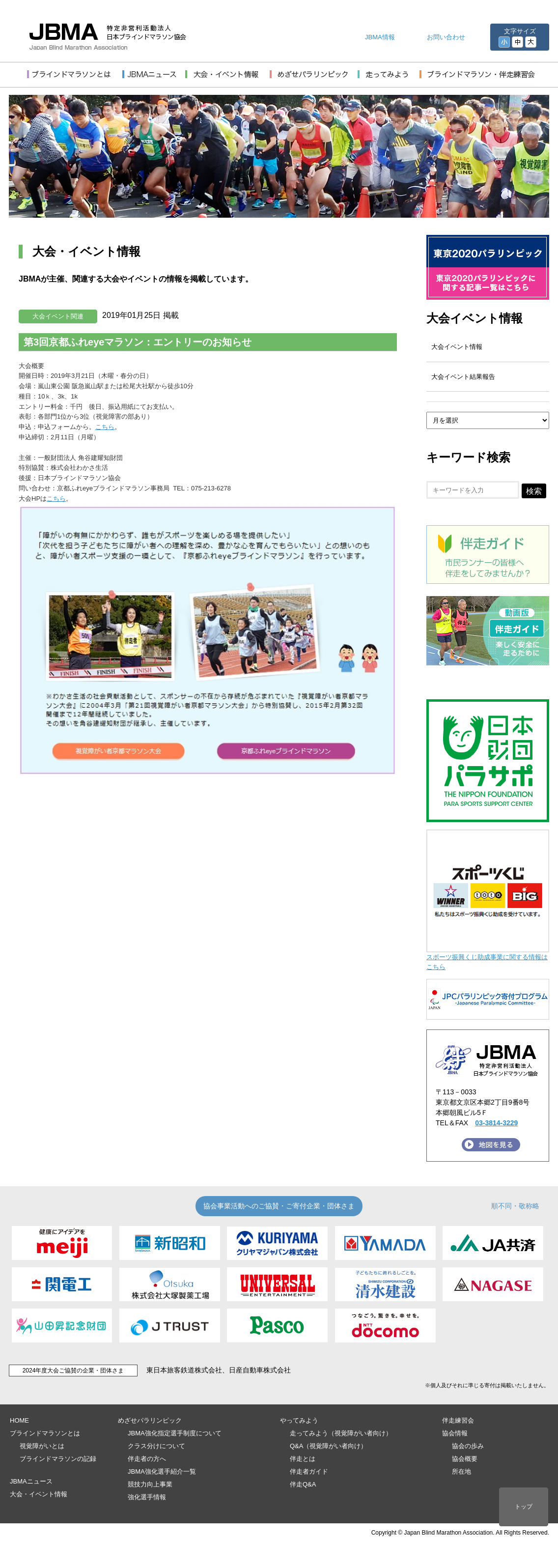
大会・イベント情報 (38, 1494)
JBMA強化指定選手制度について (175, 1433)
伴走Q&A (303, 1484)
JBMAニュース (31, 1481)
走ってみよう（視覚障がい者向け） (341, 1433)
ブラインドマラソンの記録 (58, 1458)
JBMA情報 (380, 37)
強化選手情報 (147, 1497)
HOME (19, 1420)
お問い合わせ (446, 37)
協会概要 (464, 1458)
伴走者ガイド (309, 1471)
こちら (104, 426)
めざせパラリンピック (150, 1420)
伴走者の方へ (147, 1458)
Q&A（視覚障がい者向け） (328, 1446)
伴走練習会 (458, 1420)
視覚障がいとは (42, 1446)
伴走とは (302, 1458)
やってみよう (299, 1420)
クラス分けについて (156, 1446)
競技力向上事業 (150, 1484)
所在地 (461, 1471)
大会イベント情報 (474, 318)
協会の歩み (468, 1446)
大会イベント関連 (58, 316)
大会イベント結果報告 (463, 376)
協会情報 (455, 1433)
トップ (523, 1506)
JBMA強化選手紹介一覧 (162, 1471)
